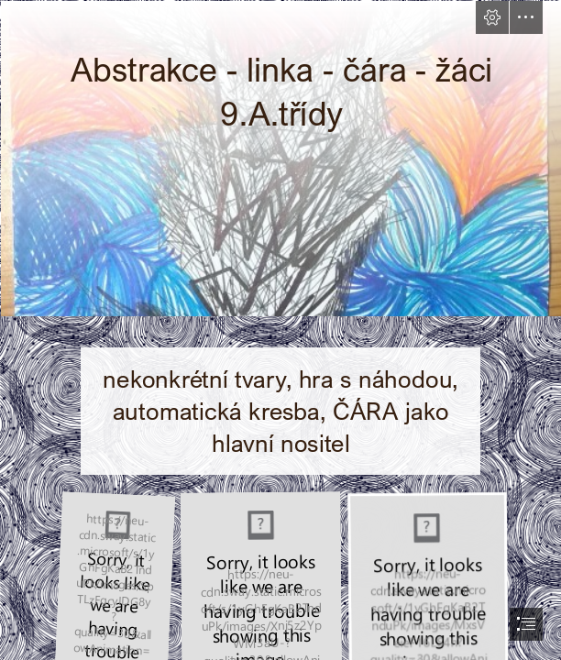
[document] (280, 330)
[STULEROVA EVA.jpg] (280, 157)
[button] (492, 17)
